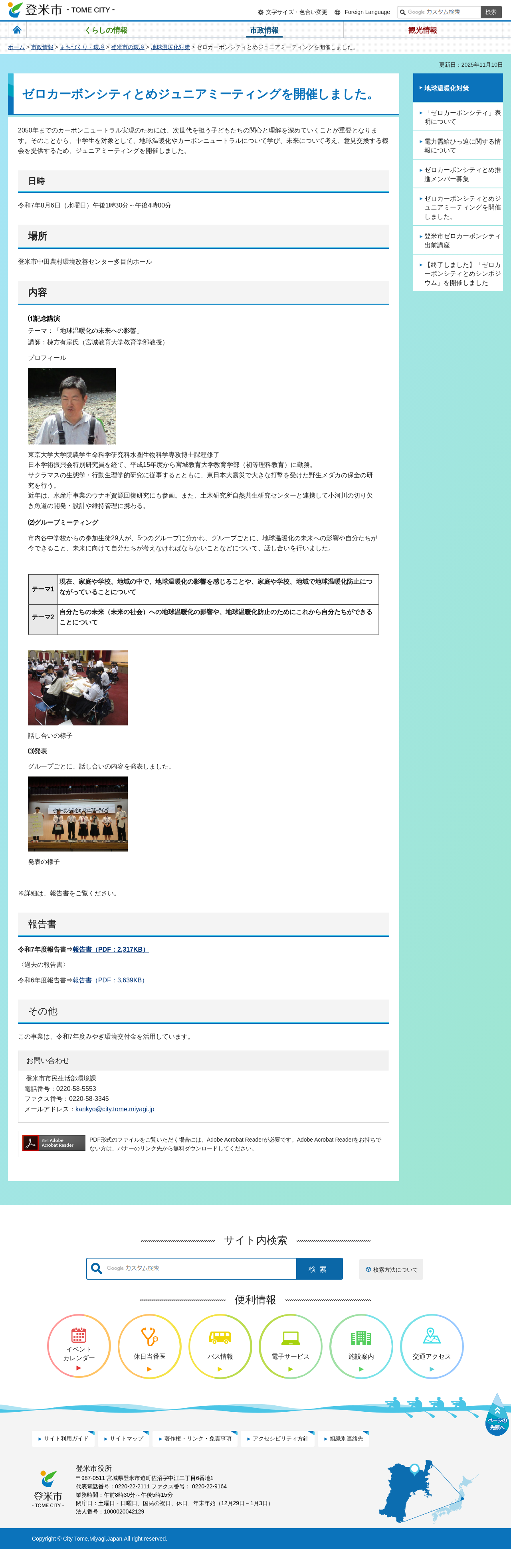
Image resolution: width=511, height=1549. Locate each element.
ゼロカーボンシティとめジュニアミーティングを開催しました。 (462, 207)
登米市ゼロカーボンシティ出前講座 (462, 240)
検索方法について (395, 1269)
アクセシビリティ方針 (281, 1438)
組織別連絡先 (346, 1438)
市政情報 (42, 47)
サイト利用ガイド (66, 1438)
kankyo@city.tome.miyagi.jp (114, 1108)
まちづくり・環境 (82, 47)
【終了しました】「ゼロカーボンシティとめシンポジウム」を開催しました (462, 273)
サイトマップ (126, 1438)
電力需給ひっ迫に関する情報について (462, 146)
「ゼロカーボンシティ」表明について (462, 117)
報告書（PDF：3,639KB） (110, 980)
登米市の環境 (128, 47)
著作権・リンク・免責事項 (198, 1438)
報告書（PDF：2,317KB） (111, 949)
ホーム (16, 47)
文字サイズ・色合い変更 (296, 12)
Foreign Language (367, 12)
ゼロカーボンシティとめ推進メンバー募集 (462, 174)
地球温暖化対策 (170, 47)
